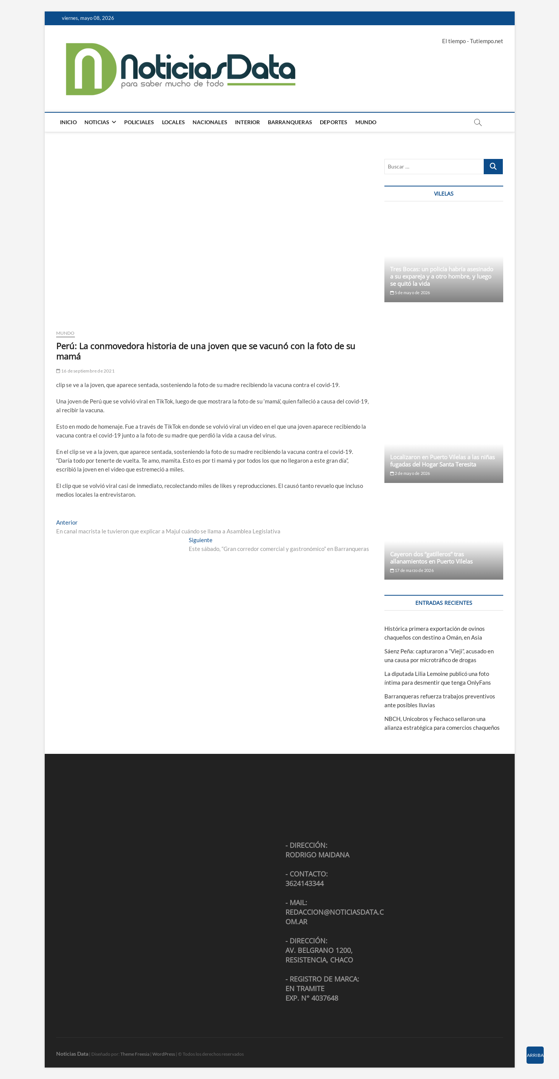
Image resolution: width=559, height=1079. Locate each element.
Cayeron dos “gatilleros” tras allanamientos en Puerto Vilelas (431, 557)
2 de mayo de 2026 (410, 473)
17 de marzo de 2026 (412, 570)
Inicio (68, 122)
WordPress (163, 1054)
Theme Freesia (134, 1054)
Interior (247, 122)
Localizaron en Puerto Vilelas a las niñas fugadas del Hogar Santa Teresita (442, 460)
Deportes (334, 122)
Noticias (97, 122)
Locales (173, 122)
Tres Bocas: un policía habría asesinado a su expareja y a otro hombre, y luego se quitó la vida (441, 276)
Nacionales (210, 122)
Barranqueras (290, 122)
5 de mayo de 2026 (410, 292)
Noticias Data (72, 1053)
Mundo (366, 122)
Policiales (139, 122)
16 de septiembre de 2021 (85, 371)
